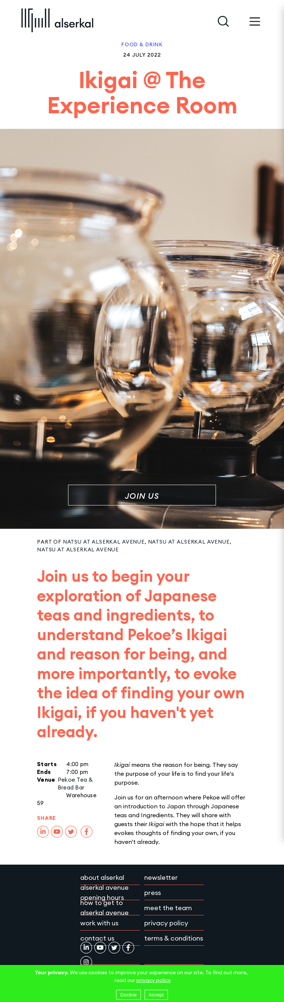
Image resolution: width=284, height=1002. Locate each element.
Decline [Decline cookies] (128, 995)
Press (152, 892)
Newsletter (161, 877)
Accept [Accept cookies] (156, 995)
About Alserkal (102, 877)
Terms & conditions (173, 938)
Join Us (142, 496)
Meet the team (168, 908)
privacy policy (153, 980)
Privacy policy (166, 923)
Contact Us (97, 938)
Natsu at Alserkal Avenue (104, 541)
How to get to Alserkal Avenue (104, 907)
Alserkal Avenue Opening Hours (104, 892)
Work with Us (99, 923)
